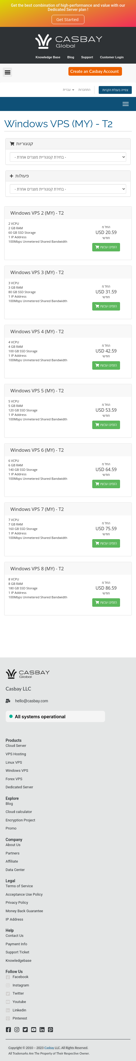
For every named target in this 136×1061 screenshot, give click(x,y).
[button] (7, 72)
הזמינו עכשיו (106, 247)
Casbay (49, 1048)
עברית (68, 89)
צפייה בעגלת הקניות (115, 90)
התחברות (85, 89)
